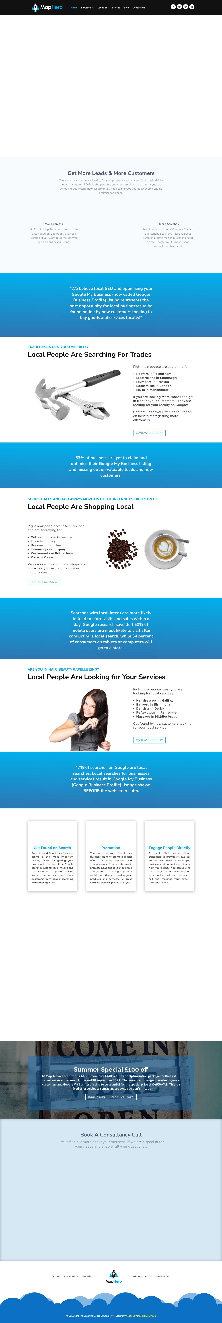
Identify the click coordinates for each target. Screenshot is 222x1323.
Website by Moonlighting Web (140, 1316)
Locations (103, 7)
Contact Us (139, 7)
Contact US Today (149, 432)
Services (86, 7)
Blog (126, 7)
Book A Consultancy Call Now (111, 1097)
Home (74, 7)
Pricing (116, 7)
